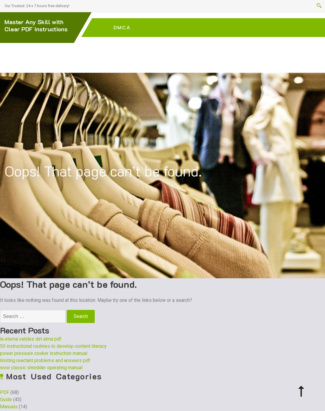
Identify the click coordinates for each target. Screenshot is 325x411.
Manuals (9, 407)
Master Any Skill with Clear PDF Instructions (36, 25)
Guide (6, 399)
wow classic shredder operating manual (41, 367)
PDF (4, 392)
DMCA (121, 27)
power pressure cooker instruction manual (43, 353)
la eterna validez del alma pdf (30, 339)
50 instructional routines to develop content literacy (53, 346)
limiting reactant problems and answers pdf (45, 360)
